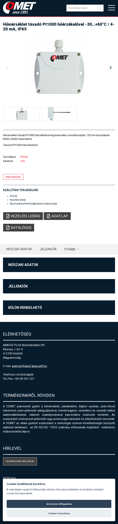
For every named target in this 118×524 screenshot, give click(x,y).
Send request (13, 176)
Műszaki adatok (19, 249)
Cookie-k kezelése (59, 513)
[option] (59, 67)
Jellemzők (48, 249)
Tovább (69, 249)
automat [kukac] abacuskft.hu (29, 366)
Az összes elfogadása (59, 503)
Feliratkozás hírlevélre (20, 461)
